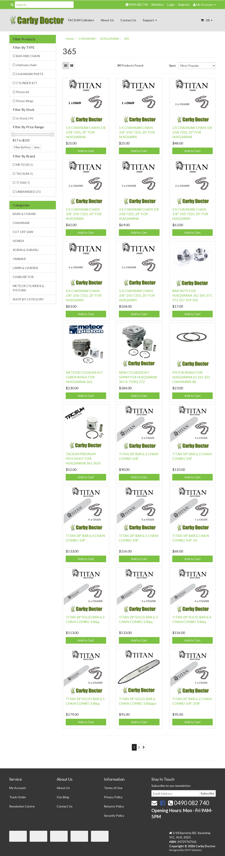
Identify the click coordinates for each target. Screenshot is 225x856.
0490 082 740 (137, 4)
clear (37, 147)
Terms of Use (113, 788)
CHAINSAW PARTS (29, 74)
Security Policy (114, 815)
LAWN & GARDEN (25, 268)
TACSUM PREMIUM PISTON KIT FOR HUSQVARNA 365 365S (83, 458)
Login (171, 4)
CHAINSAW (21, 223)
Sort (172, 65)
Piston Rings (24, 101)
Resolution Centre (22, 806)
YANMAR (19, 259)
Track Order (17, 797)
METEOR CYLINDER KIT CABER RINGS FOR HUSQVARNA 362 (84, 377)
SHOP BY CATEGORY (28, 299)
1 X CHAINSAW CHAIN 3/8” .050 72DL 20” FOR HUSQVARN (137, 132)
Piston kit (22, 92)
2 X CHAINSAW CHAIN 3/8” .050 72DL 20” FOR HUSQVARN (84, 213)
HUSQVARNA (109, 38)
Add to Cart (86, 151)
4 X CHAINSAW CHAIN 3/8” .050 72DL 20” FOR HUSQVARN (84, 295)
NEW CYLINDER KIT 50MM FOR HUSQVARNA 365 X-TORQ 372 (138, 377)
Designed (175, 850)
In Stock (24, 118)
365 (126, 38)
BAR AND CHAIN (28, 56)
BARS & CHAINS (24, 214)
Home (70, 38)
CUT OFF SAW (23, 232)
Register (184, 4)
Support (150, 20)
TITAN (23, 182)
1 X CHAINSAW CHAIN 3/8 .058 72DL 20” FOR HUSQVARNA (85, 132)
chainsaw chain (26, 65)
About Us (107, 20)
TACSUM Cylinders (80, 20)
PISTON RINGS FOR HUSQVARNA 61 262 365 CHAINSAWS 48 (191, 377)
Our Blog (63, 797)
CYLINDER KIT (26, 83)
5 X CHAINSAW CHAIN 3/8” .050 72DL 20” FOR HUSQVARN (137, 295)
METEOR (24, 164)
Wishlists (157, 4)
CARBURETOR (23, 277)
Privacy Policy (113, 797)
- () (206, 20)
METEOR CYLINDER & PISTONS (28, 288)
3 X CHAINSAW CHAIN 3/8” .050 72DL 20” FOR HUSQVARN (190, 213)
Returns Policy (114, 806)
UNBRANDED (28, 191)
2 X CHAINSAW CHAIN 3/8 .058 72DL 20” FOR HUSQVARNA (192, 132)
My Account (17, 788)
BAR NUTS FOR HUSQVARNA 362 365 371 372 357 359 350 (192, 295)
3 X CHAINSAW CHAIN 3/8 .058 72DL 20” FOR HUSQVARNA (139, 213)
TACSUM (24, 173)
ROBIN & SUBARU (25, 250)
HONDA (18, 241)
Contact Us (128, 20)
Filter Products (24, 39)
